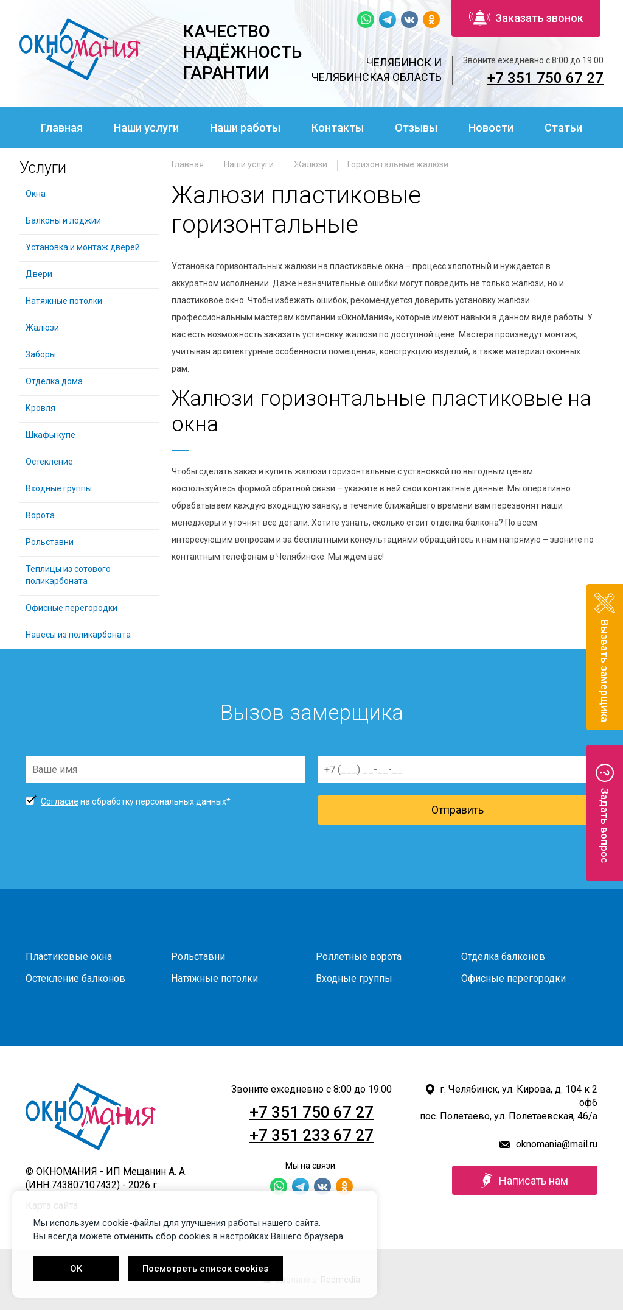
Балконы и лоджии (63, 220)
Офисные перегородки (71, 608)
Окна (36, 194)
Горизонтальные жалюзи (397, 164)
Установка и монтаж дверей (84, 247)
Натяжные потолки (64, 301)
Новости (490, 127)
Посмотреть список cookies (205, 1268)
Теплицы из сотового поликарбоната (68, 575)
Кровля (40, 408)
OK (76, 1268)
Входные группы (59, 488)
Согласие (59, 801)
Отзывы (416, 127)
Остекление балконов (75, 978)
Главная (62, 127)
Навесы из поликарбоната (78, 634)
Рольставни (50, 542)
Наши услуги (146, 127)
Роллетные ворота (359, 956)
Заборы (41, 354)
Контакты (338, 127)
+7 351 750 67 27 (545, 77)
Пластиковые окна (69, 956)
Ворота (40, 515)
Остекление (49, 462)
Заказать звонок (526, 18)
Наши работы (245, 127)
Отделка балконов (503, 956)
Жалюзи (310, 164)
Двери (39, 274)
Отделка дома (54, 381)
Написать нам (524, 1180)
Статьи (563, 127)
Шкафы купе (50, 435)
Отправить (457, 809)
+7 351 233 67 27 (311, 1135)
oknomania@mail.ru (556, 1144)
